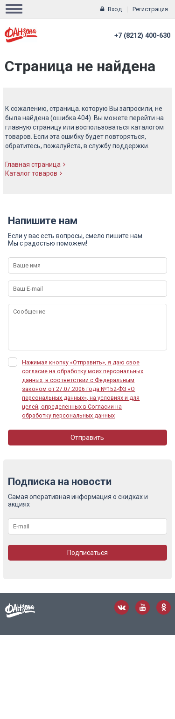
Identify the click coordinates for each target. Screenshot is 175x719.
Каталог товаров (33, 173)
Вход (115, 9)
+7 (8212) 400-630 (142, 36)
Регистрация (150, 9)
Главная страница (35, 164)
